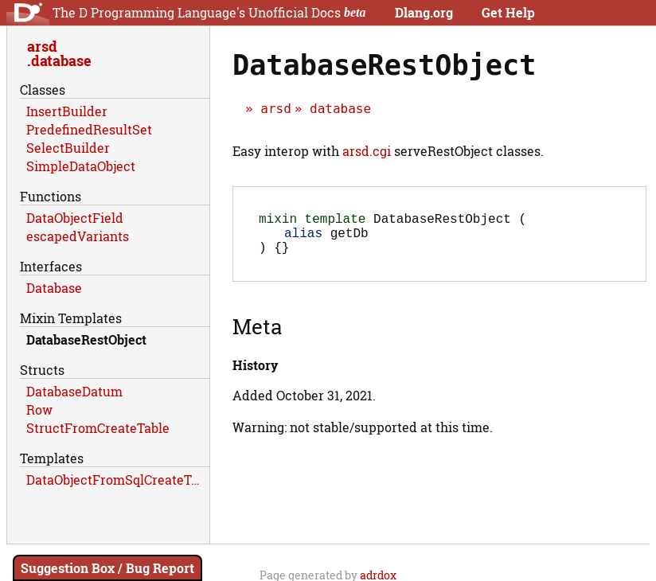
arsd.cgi (366, 150)
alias (303, 239)
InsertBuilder (66, 111)
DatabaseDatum (74, 391)
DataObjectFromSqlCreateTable (117, 479)
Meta (257, 335)
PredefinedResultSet (89, 129)
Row (39, 409)
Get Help (508, 12)
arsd (275, 108)
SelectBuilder (68, 147)
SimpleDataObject (80, 166)
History (255, 374)
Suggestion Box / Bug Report (107, 568)
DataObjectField (74, 217)
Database (54, 287)
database (340, 108)
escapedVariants (77, 236)
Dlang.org (424, 12)
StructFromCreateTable (98, 427)
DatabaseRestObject (86, 339)
